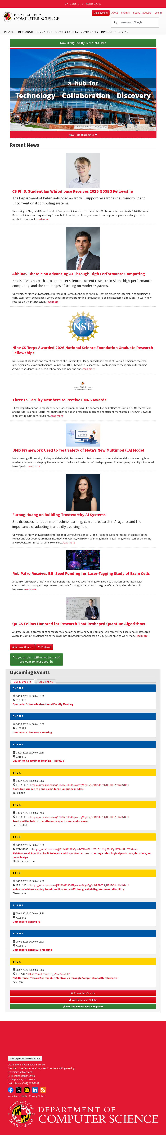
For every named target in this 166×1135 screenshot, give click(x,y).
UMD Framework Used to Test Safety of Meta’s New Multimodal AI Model (78, 450)
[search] (134, 22)
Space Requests (142, 12)
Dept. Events (24, 681)
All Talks (46, 681)
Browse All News (22, 647)
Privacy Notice (37, 1096)
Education (44, 31)
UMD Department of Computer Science (31, 17)
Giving (124, 31)
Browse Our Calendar (83, 993)
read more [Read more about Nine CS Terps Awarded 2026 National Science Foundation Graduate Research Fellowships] (89, 369)
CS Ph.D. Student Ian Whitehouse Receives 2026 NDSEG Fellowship (72, 191)
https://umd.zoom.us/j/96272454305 (48, 974)
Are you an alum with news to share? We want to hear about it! (36, 659)
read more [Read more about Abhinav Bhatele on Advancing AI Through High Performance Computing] (52, 301)
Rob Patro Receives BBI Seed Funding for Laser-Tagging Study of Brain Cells (81, 573)
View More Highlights (83, 134)
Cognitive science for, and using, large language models (48, 789)
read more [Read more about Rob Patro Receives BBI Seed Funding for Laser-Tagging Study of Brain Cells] (30, 589)
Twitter (18, 1090)
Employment (101, 12)
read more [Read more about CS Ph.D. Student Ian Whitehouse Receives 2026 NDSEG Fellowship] (43, 219)
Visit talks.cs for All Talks (83, 999)
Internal (125, 12)
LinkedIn (35, 1090)
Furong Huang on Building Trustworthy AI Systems (59, 514)
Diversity (108, 31)
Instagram (27, 1090)
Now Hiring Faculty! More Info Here (83, 43)
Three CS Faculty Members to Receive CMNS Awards (59, 399)
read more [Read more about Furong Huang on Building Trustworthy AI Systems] (69, 542)
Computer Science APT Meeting (32, 732)
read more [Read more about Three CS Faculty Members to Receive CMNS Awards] (57, 415)
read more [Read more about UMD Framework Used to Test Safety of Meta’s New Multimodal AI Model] (34, 466)
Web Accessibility (17, 1096)
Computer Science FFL (26, 921)
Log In (158, 12)
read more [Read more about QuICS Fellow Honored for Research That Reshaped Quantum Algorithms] (141, 635)
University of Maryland (83, 3)
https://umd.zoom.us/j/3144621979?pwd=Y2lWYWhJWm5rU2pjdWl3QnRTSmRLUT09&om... (85, 849)
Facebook (10, 1090)
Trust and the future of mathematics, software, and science (50, 821)
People (10, 31)
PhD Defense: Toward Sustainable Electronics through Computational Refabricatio (65, 978)
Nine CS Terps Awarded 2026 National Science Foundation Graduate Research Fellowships (82, 350)
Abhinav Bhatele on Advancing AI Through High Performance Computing (78, 273)
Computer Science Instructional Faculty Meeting (43, 704)
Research (25, 31)
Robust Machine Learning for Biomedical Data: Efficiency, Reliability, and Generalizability (68, 889)
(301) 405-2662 (30, 1083)
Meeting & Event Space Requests (83, 1006)
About (114, 12)
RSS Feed (44, 647)
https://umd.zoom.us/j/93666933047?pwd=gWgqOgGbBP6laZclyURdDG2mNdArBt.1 (79, 785)
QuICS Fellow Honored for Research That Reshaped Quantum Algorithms (78, 623)
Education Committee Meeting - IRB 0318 (38, 760)
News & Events (66, 31)
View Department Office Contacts (25, 1058)
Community (89, 31)
